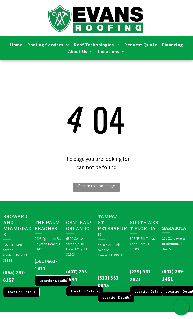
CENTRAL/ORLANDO (78, 225)
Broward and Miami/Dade (17, 225)
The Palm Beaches (47, 225)
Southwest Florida (144, 225)
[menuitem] (16, 44)
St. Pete (104, 225)
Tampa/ (107, 216)
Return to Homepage (96, 185)
